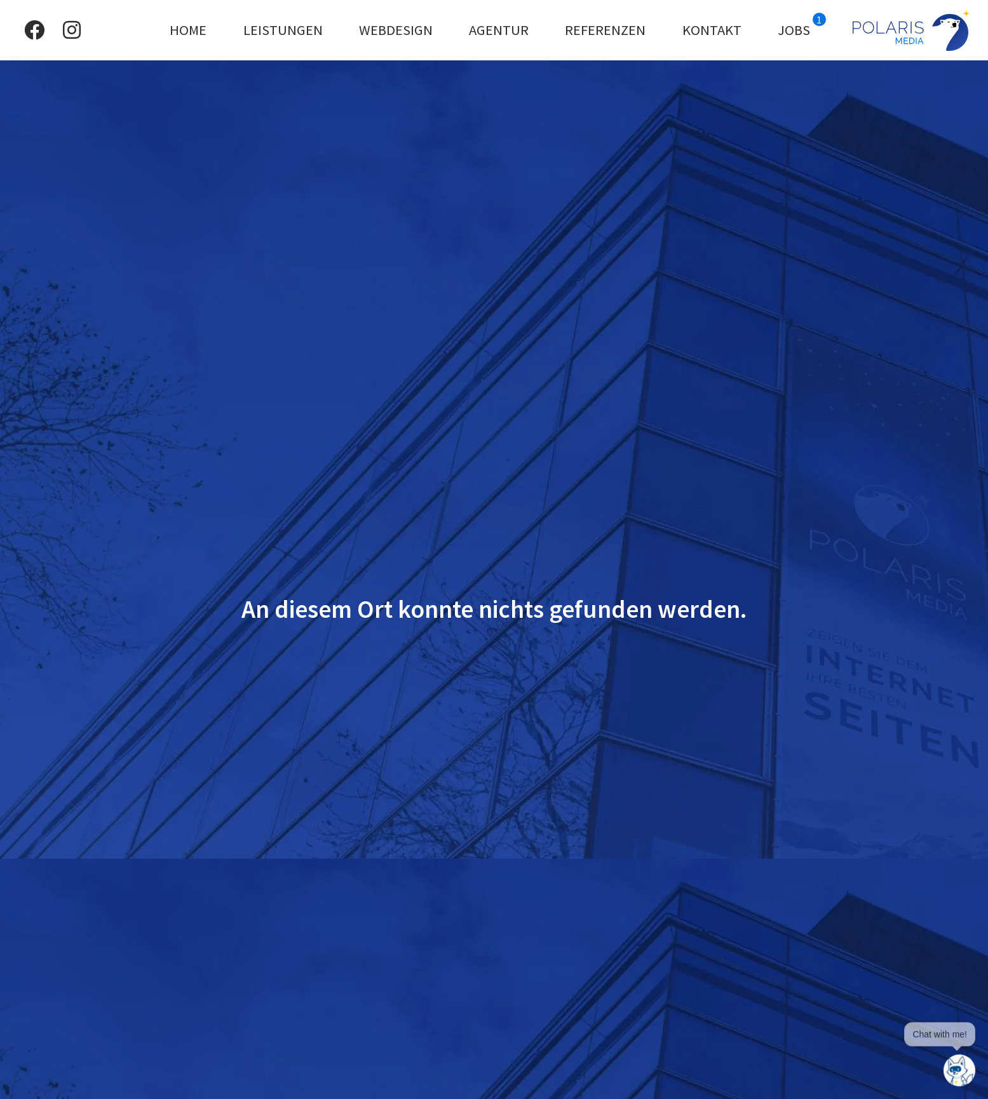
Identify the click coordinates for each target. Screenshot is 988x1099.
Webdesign (396, 30)
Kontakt (711, 30)
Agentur (499, 30)
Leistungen (283, 30)
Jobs (802, 26)
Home (188, 30)
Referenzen (605, 30)
